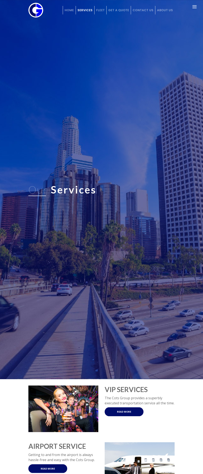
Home (69, 10)
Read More (124, 411)
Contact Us (143, 10)
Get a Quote (118, 10)
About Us (165, 10)
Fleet (100, 10)
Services (85, 10)
